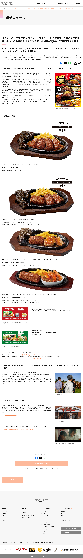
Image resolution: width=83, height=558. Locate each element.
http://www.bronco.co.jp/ (11, 415)
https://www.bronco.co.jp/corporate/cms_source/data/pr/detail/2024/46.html (21, 359)
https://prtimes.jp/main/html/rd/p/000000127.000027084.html (17, 429)
